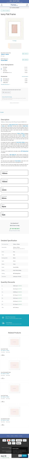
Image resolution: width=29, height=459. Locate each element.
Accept (24, 455)
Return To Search (5, 10)
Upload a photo (6, 92)
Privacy (8, 436)
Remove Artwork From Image (7, 96)
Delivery (16, 436)
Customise (25, 53)
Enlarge (14, 40)
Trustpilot (2, 112)
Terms (12, 436)
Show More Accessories (5, 84)
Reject (20, 455)
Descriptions (25, 76)
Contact (20, 436)
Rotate (2, 56)
